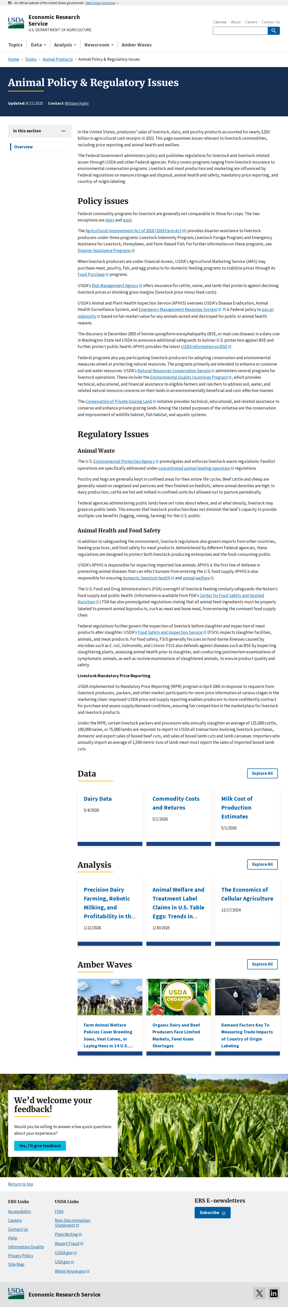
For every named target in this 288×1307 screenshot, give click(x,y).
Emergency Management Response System (178, 309)
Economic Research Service (54, 20)
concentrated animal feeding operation (194, 468)
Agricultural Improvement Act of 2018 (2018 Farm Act (133, 230)
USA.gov (62, 1262)
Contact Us (271, 22)
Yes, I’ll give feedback (40, 1145)
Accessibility (19, 1211)
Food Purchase (91, 274)
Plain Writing (66, 1234)
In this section (27, 131)
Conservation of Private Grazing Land (119, 401)
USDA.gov (64, 1252)
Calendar (220, 22)
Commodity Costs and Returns (176, 803)
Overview (23, 147)
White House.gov (70, 1271)
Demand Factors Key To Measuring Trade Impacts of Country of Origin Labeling (247, 1035)
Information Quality (26, 1247)
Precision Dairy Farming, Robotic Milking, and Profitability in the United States (109, 907)
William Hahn (77, 103)
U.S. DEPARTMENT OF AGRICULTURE (60, 30)
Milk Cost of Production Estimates (236, 807)
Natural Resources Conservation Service (174, 370)
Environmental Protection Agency (124, 461)
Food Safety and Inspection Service (170, 632)
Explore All (262, 773)
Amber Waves (137, 44)
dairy (109, 220)
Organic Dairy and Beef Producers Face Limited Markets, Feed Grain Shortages (176, 1035)
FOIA (59, 1211)
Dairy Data (98, 798)
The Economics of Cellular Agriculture (247, 894)
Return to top (20, 1184)
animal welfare (196, 578)
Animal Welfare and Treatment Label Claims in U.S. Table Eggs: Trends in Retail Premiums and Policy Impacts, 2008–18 (179, 916)
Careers (251, 22)
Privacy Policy (20, 1255)
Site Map (16, 1264)
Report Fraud (67, 1243)
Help (12, 1238)
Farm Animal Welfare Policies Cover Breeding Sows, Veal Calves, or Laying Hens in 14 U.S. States (108, 1039)
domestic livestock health (146, 578)
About (236, 22)
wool (127, 220)
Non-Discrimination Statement (72, 1223)
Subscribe (209, 1212)
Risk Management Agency (115, 285)
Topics (15, 44)
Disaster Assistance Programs (104, 250)
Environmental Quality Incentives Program (189, 377)
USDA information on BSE (204, 346)
